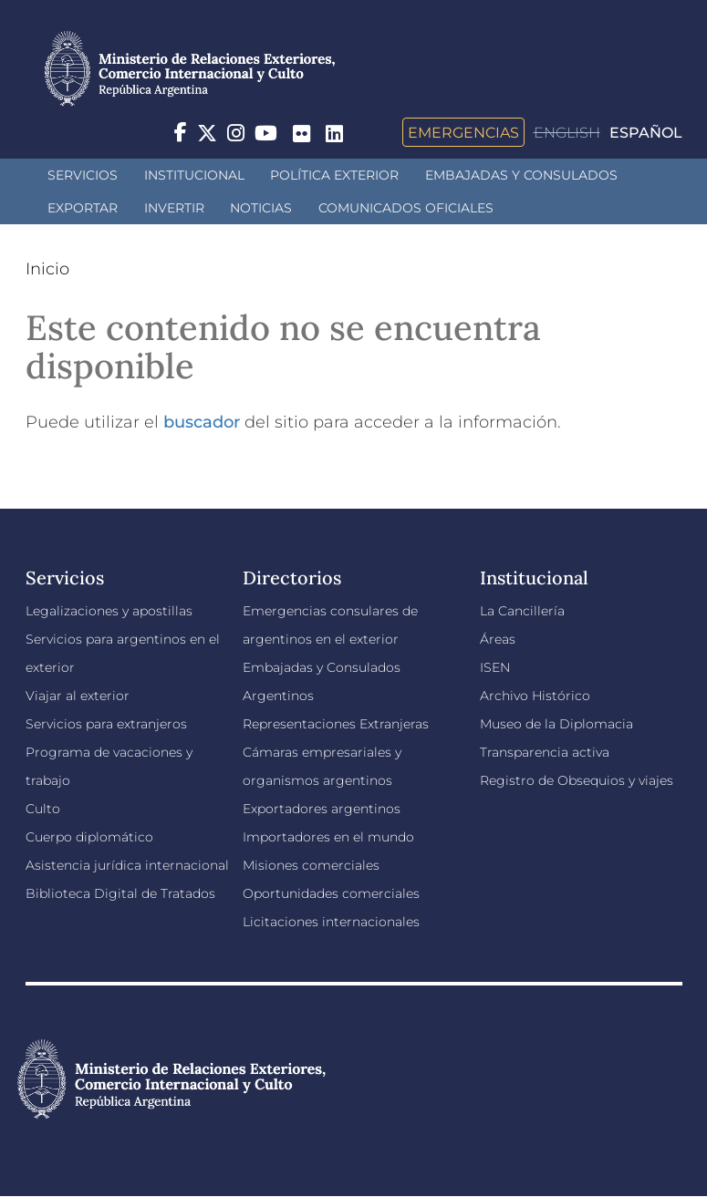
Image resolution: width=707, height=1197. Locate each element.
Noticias (261, 208)
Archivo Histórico (535, 695)
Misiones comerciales (311, 865)
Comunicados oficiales (406, 208)
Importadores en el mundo (328, 837)
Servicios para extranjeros (106, 724)
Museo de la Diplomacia (556, 724)
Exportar (82, 208)
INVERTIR (174, 208)
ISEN (495, 667)
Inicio (47, 269)
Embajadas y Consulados (521, 175)
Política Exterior (334, 175)
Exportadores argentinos (321, 808)
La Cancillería (522, 611)
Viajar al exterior (78, 695)
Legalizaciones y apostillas (109, 611)
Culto (43, 808)
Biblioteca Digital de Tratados (120, 893)
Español (645, 132)
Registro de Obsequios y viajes (576, 780)
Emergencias (463, 132)
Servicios (82, 175)
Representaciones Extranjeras (336, 724)
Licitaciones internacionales (331, 921)
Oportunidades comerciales (331, 893)
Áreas (497, 639)
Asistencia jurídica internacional (127, 865)
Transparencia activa (544, 752)
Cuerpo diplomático (89, 837)
